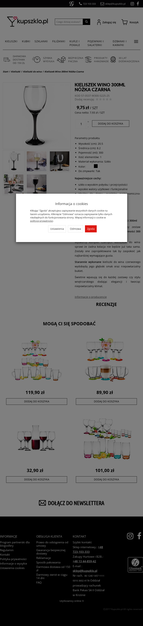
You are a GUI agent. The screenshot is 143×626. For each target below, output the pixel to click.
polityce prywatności (41, 221)
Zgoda (91, 229)
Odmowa (75, 229)
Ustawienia (57, 229)
